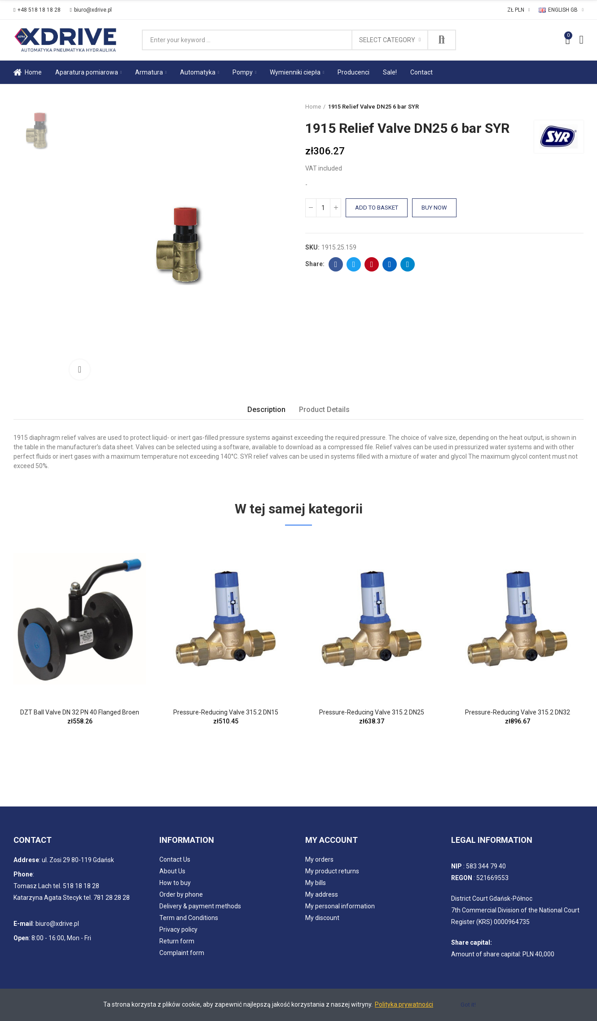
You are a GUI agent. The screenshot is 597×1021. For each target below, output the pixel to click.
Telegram (407, 264)
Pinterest (371, 264)
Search (441, 40)
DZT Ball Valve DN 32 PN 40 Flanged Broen (79, 712)
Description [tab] (266, 409)
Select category (387, 40)
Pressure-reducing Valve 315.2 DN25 (371, 712)
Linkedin (389, 264)
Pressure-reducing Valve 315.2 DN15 (225, 712)
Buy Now (434, 207)
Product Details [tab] (324, 409)
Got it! (468, 1004)
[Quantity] (323, 207)
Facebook (336, 264)
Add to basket (376, 207)
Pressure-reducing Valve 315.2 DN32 (517, 712)
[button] (37, 9)
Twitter (354, 264)
